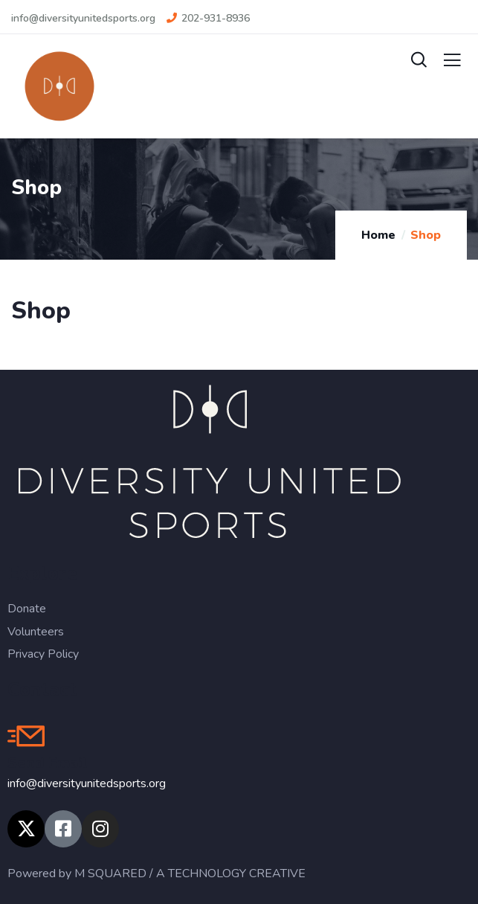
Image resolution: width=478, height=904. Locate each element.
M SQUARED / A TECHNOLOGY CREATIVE (190, 873)
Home (378, 235)
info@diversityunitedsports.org (86, 783)
